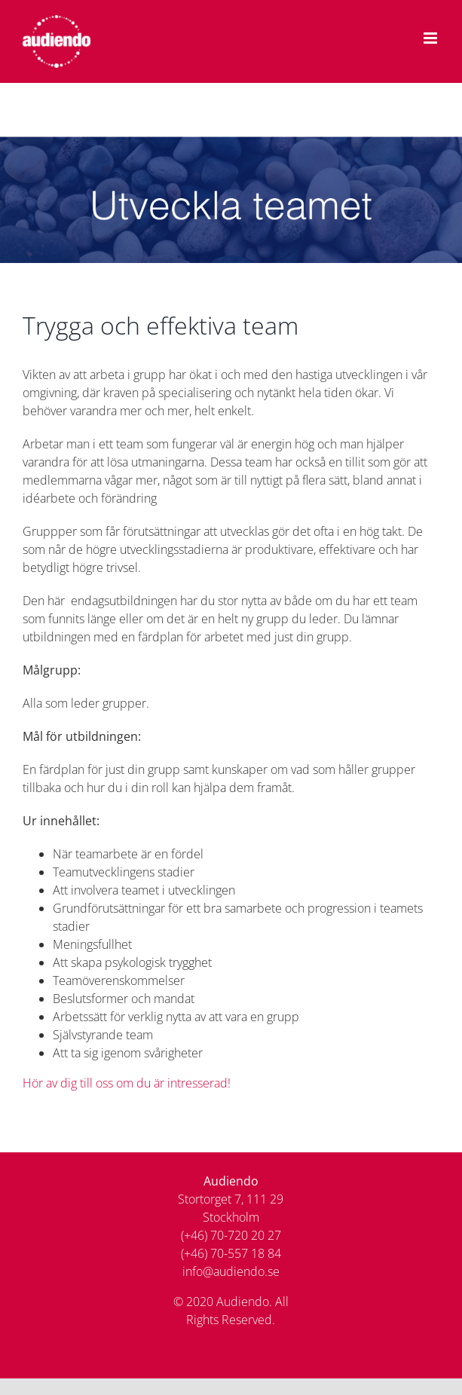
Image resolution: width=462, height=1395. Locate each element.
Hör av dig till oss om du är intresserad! (127, 1083)
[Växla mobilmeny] (431, 38)
